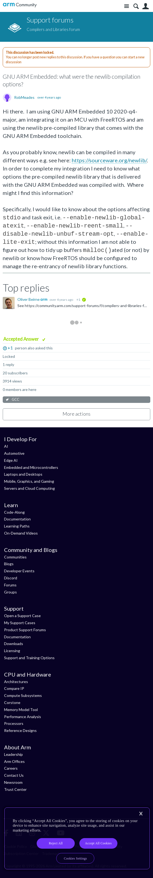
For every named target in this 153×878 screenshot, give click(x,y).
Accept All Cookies (98, 843)
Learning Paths (17, 526)
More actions (76, 414)
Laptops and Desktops (23, 474)
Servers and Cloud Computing (29, 488)
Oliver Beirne (28, 299)
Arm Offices (14, 761)
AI (6, 446)
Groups (10, 592)
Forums (10, 585)
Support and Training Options (29, 657)
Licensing (12, 650)
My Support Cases (19, 622)
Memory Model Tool (21, 709)
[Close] (141, 814)
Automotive (14, 453)
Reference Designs (20, 730)
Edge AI (11, 460)
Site (126, 6)
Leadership (13, 754)
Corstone (12, 702)
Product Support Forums (25, 629)
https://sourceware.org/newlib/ (109, 160)
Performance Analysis (22, 716)
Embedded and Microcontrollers (31, 467)
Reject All (56, 843)
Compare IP (14, 688)
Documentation (17, 519)
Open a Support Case (22, 615)
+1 (10, 347)
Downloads (13, 643)
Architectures (16, 681)
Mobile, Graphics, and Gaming (29, 481)
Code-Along (14, 512)
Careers (11, 768)
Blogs (9, 563)
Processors (13, 723)
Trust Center (15, 789)
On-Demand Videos (21, 533)
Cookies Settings (75, 858)
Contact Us (14, 775)
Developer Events (19, 571)
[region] (77, 838)
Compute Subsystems (23, 695)
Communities (15, 557)
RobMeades (24, 97)
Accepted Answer (21, 339)
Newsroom (13, 782)
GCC (15, 399)
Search (136, 6)
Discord (10, 578)
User (145, 6)
